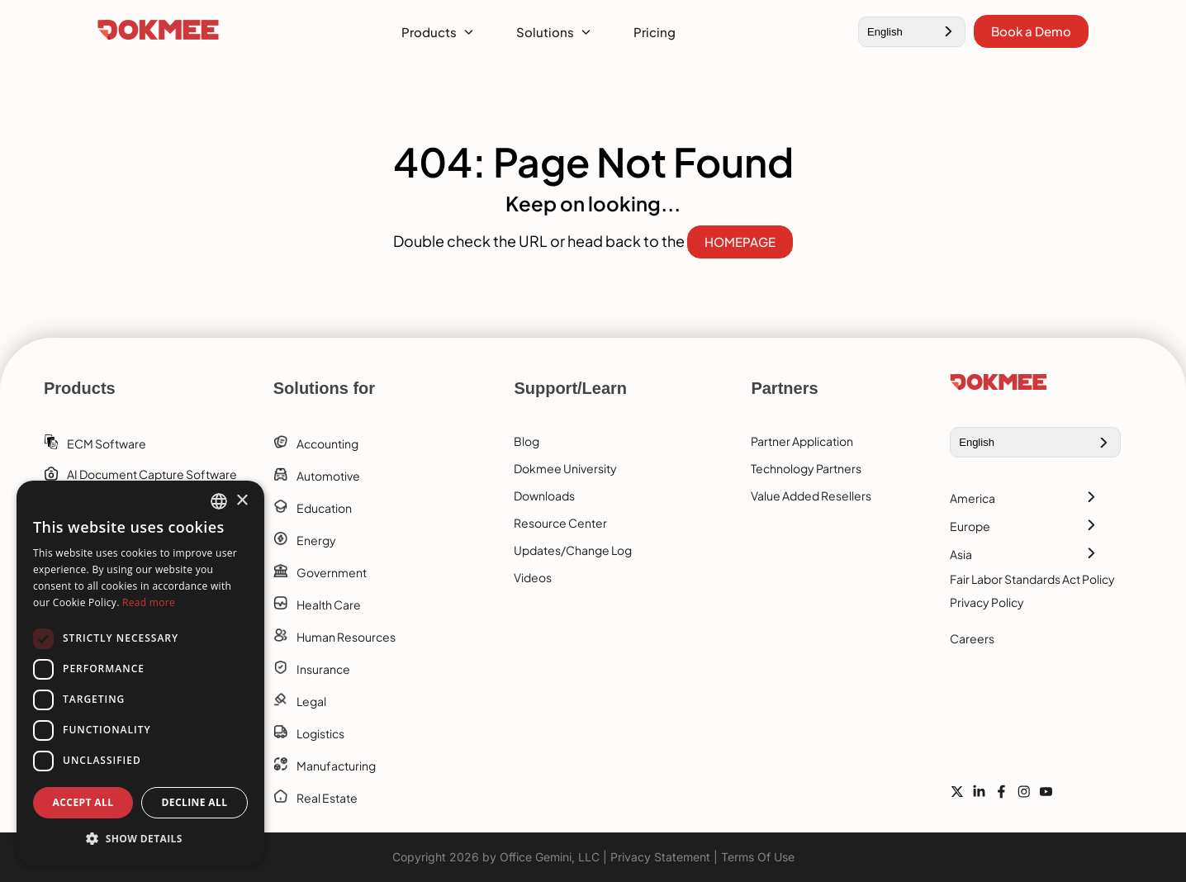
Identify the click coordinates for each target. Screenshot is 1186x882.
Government (331, 572)
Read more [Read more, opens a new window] (148, 602)
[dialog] (140, 673)
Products (429, 32)
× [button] (241, 501)
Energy (316, 540)
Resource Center (560, 522)
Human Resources (346, 636)
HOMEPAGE (740, 241)
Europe (970, 526)
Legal (311, 701)
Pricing (654, 32)
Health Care (328, 604)
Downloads (544, 495)
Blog (526, 441)
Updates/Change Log (573, 550)
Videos (533, 577)
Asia (961, 554)
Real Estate (327, 797)
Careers (972, 638)
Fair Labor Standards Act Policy (1032, 578)
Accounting (327, 443)
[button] (140, 839)
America (972, 498)
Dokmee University (565, 468)
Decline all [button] (195, 802)
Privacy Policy (987, 602)
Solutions (545, 32)
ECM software (106, 443)
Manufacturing (336, 765)
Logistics (320, 733)
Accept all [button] (83, 802)
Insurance (323, 669)
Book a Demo (1031, 31)
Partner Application (802, 441)
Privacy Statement (660, 857)
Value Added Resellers (811, 495)
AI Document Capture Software (152, 474)
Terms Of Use (758, 857)
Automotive (328, 475)
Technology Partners (806, 468)
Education (324, 507)
